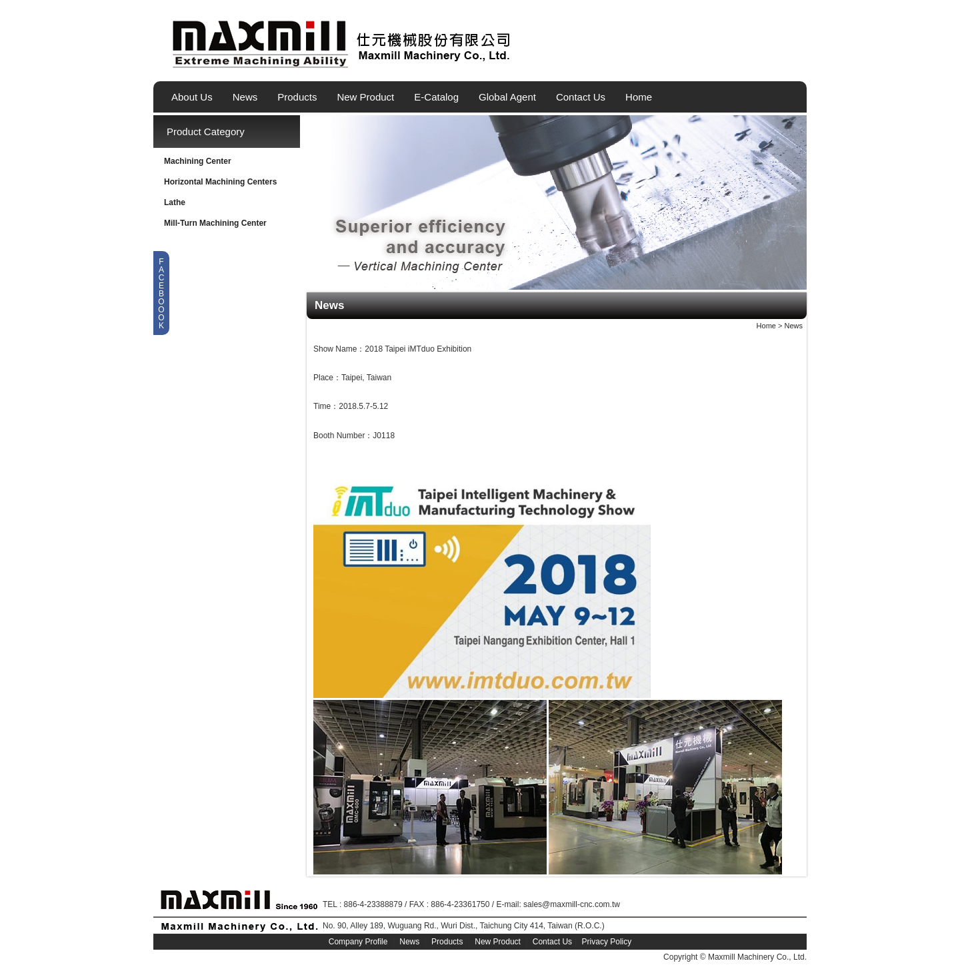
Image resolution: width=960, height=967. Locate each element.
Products (297, 97)
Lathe (174, 202)
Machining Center (197, 161)
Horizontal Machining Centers (220, 181)
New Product (365, 97)
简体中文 (798, 62)
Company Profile (358, 941)
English (752, 62)
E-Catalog (436, 97)
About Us (192, 97)
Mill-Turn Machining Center (215, 223)
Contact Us (580, 97)
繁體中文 (775, 62)
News (245, 97)
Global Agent (507, 97)
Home (638, 97)
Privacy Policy (607, 941)
